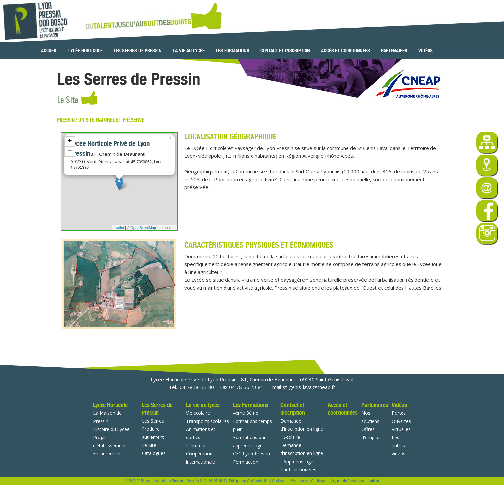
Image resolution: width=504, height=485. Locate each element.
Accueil (49, 51)
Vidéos (425, 51)
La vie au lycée (189, 51)
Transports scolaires (207, 421)
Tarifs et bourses (298, 469)
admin (374, 481)
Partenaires (394, 51)
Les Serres (153, 421)
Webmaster (299, 481)
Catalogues (154, 453)
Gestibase (318, 481)
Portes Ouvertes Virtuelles (401, 421)
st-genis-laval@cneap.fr (308, 387)
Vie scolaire (198, 413)
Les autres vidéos (398, 445)
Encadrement (107, 454)
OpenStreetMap (143, 228)
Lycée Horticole (85, 51)
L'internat (196, 445)
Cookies (278, 481)
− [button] (69, 151)
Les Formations (232, 51)
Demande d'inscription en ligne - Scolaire (301, 429)
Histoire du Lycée (111, 429)
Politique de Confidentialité (248, 481)
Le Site (149, 445)
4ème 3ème (245, 413)
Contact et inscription (285, 51)
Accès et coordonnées (345, 51)
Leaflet (118, 228)
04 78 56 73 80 (197, 387)
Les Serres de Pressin (138, 51)
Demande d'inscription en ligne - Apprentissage (301, 453)
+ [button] (69, 141)
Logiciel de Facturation (347, 481)
